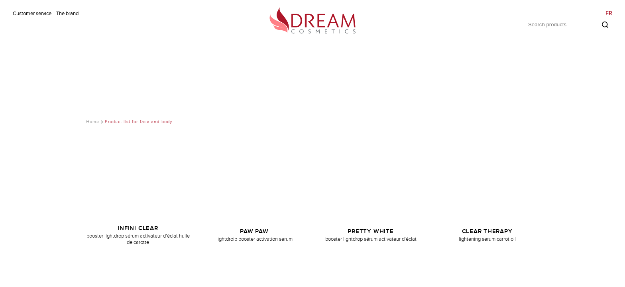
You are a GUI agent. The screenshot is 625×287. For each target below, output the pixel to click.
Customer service (32, 13)
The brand (67, 13)
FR (608, 13)
